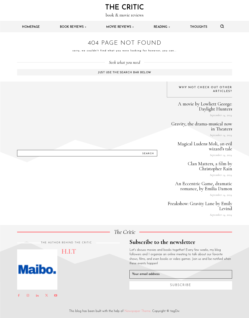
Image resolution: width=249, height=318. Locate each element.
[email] (180, 274)
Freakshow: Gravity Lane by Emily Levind (200, 206)
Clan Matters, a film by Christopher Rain (210, 166)
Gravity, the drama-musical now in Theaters (201, 126)
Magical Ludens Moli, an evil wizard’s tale (205, 146)
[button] (222, 26)
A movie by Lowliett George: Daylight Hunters (205, 106)
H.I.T (68, 251)
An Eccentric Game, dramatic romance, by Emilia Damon (203, 186)
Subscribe (180, 285)
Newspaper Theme (137, 311)
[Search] (148, 153)
